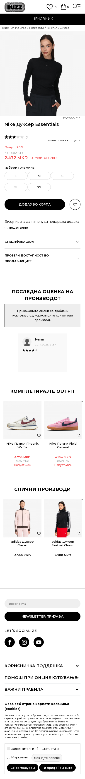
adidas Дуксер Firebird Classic (62, 543)
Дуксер (64, 27)
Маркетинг (19, 757)
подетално (18, 227)
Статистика (50, 748)
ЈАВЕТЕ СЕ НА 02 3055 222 (42, 16)
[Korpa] (63, 9)
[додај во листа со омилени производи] (39, 435)
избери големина (19, 168)
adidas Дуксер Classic (22, 543)
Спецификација (40, 241)
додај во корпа (35, 204)
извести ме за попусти (64, 140)
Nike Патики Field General (63, 445)
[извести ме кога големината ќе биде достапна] (16, 176)
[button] (75, 204)
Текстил (52, 27)
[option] (42, 19)
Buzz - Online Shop (14, 27)
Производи (36, 27)
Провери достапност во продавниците (40, 258)
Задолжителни (22, 748)
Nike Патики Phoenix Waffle (22, 445)
